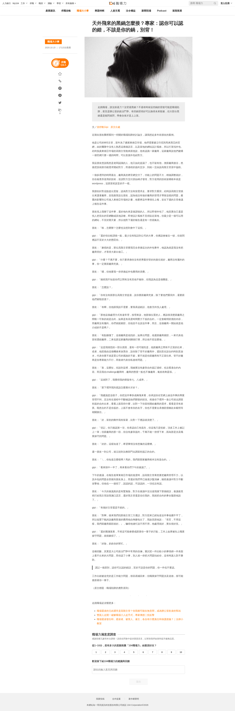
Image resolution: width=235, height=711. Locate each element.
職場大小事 (83, 10)
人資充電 (115, 10)
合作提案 (116, 699)
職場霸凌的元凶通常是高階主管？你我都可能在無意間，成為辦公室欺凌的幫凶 (139, 611)
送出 (138, 681)
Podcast (161, 10)
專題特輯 (99, 10)
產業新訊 (50, 10)
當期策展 (177, 10)
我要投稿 (100, 699)
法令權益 (130, 10)
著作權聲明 (133, 699)
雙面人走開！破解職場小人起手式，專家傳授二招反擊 (125, 615)
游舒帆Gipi (102, 127)
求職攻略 (66, 10)
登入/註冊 (225, 3)
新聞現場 (146, 10)
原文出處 (115, 127)
